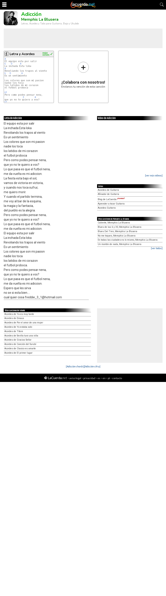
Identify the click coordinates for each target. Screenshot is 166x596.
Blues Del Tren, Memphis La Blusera (117, 231)
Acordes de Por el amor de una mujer (23, 322)
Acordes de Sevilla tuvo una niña (21, 335)
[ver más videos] (154, 175)
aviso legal (75, 378)
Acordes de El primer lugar (18, 352)
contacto (117, 378)
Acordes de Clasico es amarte (20, 348)
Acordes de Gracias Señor (17, 339)
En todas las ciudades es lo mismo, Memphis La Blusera (127, 239)
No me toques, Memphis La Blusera (116, 235)
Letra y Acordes (22, 54)
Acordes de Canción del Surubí (20, 344)
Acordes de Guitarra (108, 190)
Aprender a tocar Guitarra (111, 203)
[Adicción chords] (75, 366)
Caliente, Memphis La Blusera (114, 222)
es (99, 378)
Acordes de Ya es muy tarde (19, 314)
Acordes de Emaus (14, 318)
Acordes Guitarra (107, 207)
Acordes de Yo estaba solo (18, 327)
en (104, 378)
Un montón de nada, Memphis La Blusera (119, 244)
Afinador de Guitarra (108, 194)
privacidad (89, 378)
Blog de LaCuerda (111, 199)
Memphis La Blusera (39, 19)
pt (109, 378)
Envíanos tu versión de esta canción (83, 74)
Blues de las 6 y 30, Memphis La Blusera (119, 227)
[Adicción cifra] (92, 366)
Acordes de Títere (13, 331)
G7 (6, 92)
